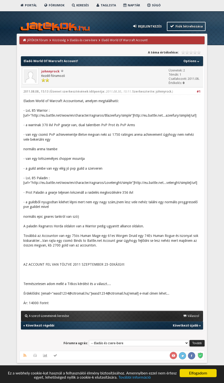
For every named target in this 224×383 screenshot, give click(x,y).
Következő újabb (185, 325)
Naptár (131, 5)
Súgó (154, 5)
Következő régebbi (40, 325)
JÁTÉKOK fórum (37, 40)
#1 (199, 91)
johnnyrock (50, 71)
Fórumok (54, 5)
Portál (28, 5)
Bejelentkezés (147, 26)
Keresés (80, 5)
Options (191, 61)
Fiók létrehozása (186, 26)
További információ (134, 377)
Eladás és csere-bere (83, 40)
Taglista (106, 5)
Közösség (59, 40)
